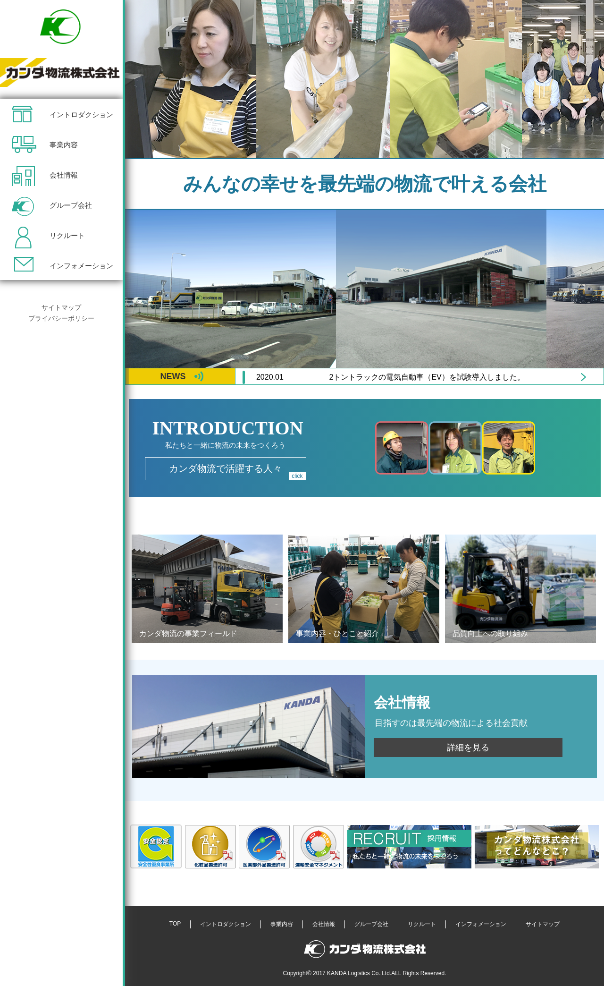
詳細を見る (468, 747)
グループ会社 (71, 205)
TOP (175, 923)
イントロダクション (81, 114)
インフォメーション (81, 266)
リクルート (67, 235)
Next (583, 377)
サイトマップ (61, 307)
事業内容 (64, 145)
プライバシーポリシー (61, 318)
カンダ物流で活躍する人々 (237, 471)
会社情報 (64, 175)
